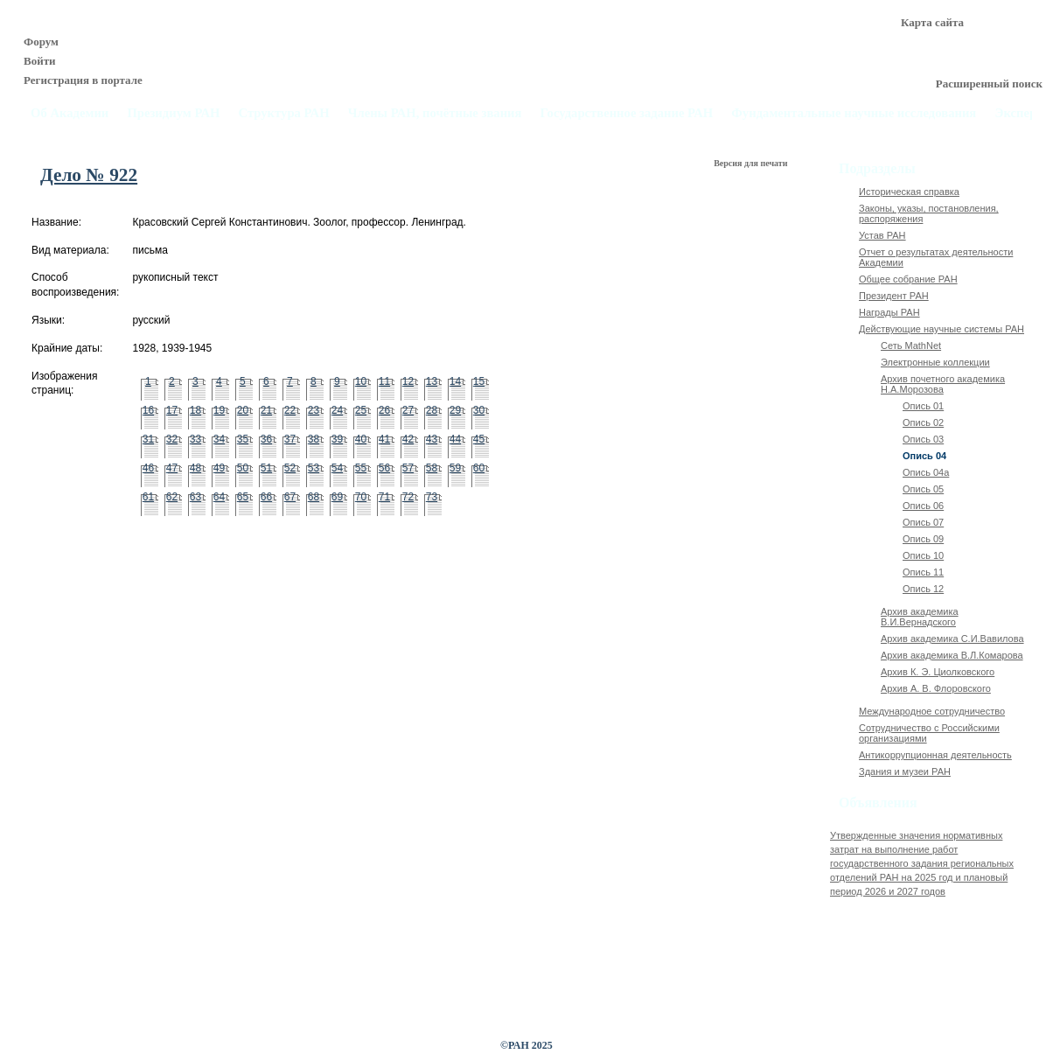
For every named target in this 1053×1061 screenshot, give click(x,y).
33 (195, 439)
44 (455, 439)
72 (408, 497)
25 (360, 410)
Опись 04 (924, 455)
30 (479, 410)
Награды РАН (889, 312)
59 (455, 468)
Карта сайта (932, 22)
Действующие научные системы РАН (941, 329)
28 (431, 410)
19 (219, 410)
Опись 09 (923, 539)
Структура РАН (284, 113)
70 (360, 497)
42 (408, 439)
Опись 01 (923, 406)
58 (431, 468)
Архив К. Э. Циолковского (937, 672)
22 (290, 410)
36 (266, 439)
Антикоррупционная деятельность (935, 755)
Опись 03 (923, 439)
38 (313, 439)
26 (384, 410)
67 (290, 497)
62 (172, 497)
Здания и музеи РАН (905, 771)
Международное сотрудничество (932, 711)
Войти (40, 60)
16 (148, 410)
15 (479, 381)
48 (195, 468)
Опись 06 (923, 505)
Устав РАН (882, 235)
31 (148, 439)
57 (408, 468)
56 (384, 468)
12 (408, 381)
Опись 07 (923, 522)
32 (172, 439)
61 (148, 497)
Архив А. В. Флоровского (936, 688)
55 (360, 468)
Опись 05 (923, 489)
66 (266, 497)
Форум (41, 41)
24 (337, 410)
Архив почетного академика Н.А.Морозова (943, 383)
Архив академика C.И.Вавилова (952, 638)
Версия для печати (752, 163)
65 (242, 497)
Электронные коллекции (935, 362)
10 (360, 381)
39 (337, 439)
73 (431, 497)
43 (431, 439)
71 (384, 497)
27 (408, 410)
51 (266, 468)
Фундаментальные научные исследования (853, 113)
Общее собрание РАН (908, 279)
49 (219, 468)
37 (290, 439)
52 (290, 468)
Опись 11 (923, 572)
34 (219, 439)
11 (384, 381)
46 (148, 468)
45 (479, 439)
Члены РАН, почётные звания (435, 113)
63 (195, 497)
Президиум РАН (173, 113)
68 (313, 497)
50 (242, 468)
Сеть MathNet (911, 345)
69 (337, 497)
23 (313, 410)
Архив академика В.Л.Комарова (952, 655)
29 (455, 410)
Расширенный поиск (989, 83)
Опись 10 (923, 555)
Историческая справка (909, 191)
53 (313, 468)
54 (337, 468)
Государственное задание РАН (627, 113)
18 (195, 410)
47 (172, 468)
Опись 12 (923, 588)
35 (242, 439)
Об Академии (69, 113)
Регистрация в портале (83, 80)
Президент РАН (894, 295)
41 (384, 439)
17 (172, 410)
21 (266, 410)
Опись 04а (926, 472)
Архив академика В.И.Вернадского (920, 616)
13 (431, 381)
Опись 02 (923, 422)
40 (360, 439)
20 (242, 410)
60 (479, 468)
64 (219, 497)
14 (455, 381)
